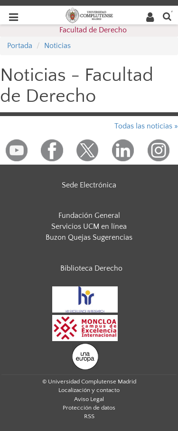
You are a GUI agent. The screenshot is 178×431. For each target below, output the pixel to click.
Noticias (57, 45)
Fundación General (89, 215)
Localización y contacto (89, 390)
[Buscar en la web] (167, 16)
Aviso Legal (89, 399)
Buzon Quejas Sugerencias (89, 237)
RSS (89, 416)
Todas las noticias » (146, 126)
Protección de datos (89, 407)
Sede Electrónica (89, 185)
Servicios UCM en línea (89, 226)
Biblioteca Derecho (91, 268)
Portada (19, 45)
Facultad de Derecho (93, 30)
